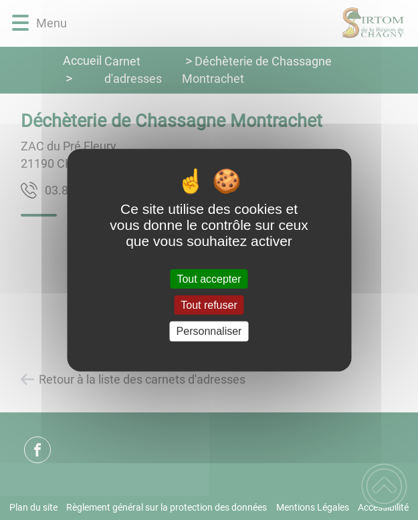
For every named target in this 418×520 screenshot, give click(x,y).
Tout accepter (209, 279)
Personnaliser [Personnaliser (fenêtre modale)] (209, 331)
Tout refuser (209, 305)
